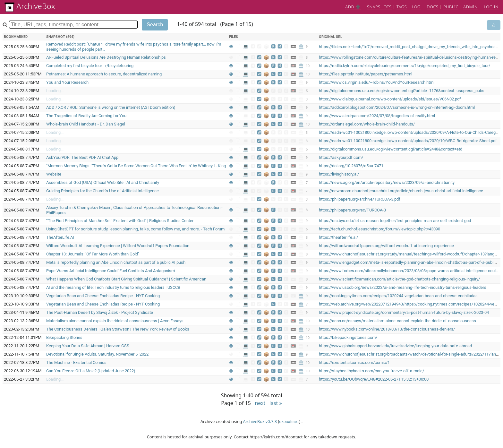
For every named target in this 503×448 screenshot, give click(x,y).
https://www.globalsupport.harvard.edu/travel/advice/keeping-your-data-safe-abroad (395, 345)
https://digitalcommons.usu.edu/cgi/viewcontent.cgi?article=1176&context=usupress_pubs (401, 90)
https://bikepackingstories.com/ (348, 337)
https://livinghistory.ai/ (339, 174)
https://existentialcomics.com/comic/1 (354, 362)
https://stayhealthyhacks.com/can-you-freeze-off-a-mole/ (371, 370)
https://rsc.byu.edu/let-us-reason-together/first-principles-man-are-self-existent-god (395, 220)
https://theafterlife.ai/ (338, 237)
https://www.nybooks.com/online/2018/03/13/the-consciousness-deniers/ (387, 329)
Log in (491, 7)
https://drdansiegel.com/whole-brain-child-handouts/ (367, 124)
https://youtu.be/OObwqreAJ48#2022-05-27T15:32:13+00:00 (374, 379)
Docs (432, 7)
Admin (470, 7)
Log (416, 7)
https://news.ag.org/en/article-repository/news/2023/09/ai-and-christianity (387, 182)
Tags (401, 7)
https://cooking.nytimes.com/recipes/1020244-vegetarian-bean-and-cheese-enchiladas (398, 295)
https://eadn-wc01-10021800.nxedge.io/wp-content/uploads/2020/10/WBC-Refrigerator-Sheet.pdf (408, 140)
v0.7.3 (271, 421)
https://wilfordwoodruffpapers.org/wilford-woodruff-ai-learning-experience (386, 245)
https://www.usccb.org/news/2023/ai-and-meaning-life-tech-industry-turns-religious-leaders (402, 287)
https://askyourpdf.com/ (341, 157)
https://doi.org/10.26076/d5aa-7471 (351, 165)
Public (450, 7)
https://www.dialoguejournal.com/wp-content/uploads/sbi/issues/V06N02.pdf (390, 99)
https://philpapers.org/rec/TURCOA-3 (352, 210)
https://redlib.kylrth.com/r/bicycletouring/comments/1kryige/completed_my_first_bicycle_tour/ (404, 65)
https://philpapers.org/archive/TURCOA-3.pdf (359, 199)
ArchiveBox (29, 6)
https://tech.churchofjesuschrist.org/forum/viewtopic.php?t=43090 (379, 229)
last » (275, 403)
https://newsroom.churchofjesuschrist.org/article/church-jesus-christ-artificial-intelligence (401, 190)
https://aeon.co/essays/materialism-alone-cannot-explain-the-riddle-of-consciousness (397, 320)
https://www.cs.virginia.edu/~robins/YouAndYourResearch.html (376, 82)
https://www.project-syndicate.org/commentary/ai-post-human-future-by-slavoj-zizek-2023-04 (404, 312)
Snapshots (379, 7)
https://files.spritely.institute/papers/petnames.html (365, 74)
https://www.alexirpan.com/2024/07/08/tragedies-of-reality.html (377, 115)
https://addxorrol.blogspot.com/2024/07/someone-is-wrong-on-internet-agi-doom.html (397, 107)
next (261, 403)
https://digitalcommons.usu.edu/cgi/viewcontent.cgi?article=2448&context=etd (390, 149)
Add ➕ (353, 7)
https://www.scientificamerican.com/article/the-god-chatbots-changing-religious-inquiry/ (399, 279)
